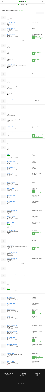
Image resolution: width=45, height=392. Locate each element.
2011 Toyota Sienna (10, 154)
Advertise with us (23, 374)
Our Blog (37, 375)
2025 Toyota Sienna (11, 57)
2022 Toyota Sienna (11, 34)
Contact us (37, 374)
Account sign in (23, 379)
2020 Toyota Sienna (11, 28)
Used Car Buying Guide (8, 376)
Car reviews (8, 375)
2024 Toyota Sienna (11, 22)
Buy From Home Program (37, 376)
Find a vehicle (8, 374)
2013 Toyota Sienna (11, 99)
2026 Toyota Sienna (11, 112)
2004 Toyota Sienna (11, 16)
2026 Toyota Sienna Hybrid (12, 267)
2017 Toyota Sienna (11, 85)
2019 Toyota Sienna (11, 167)
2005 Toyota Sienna (11, 230)
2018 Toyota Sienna (11, 118)
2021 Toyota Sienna (11, 146)
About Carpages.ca (37, 379)
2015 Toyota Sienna (11, 44)
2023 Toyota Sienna (11, 50)
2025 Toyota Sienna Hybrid (12, 105)
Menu (3, 1)
